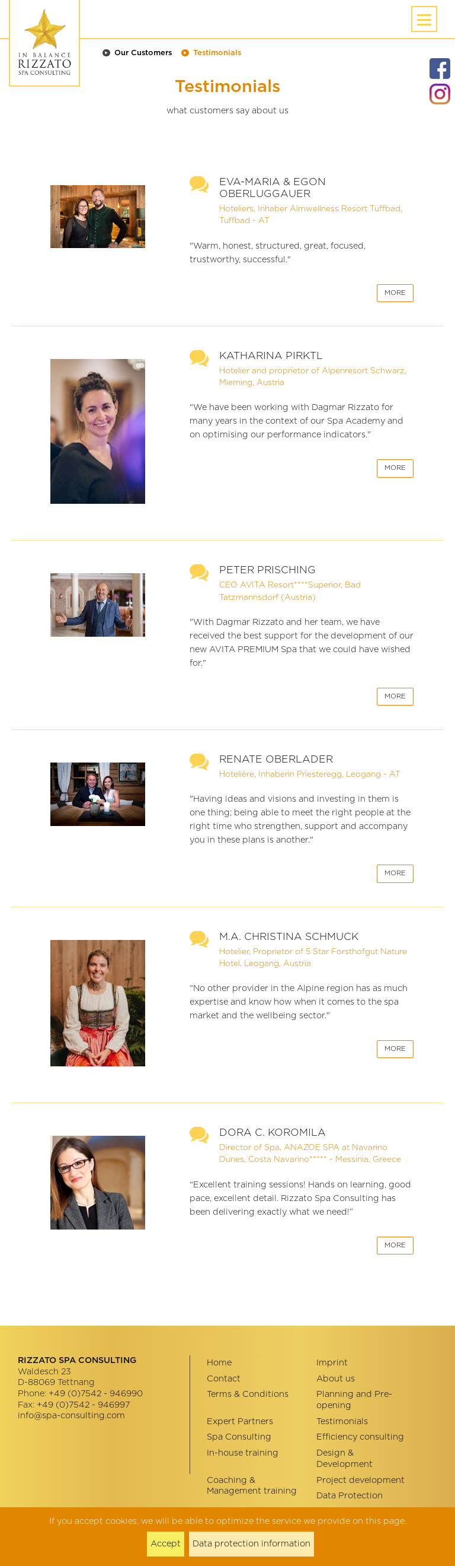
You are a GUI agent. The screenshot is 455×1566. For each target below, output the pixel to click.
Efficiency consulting (360, 1436)
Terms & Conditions (248, 1394)
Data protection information (251, 1543)
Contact (224, 1378)
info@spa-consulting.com (71, 1415)
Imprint (332, 1362)
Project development (360, 1480)
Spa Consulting (239, 1436)
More (395, 293)
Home (219, 1362)
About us (335, 1378)
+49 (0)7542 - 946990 (96, 1393)
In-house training (242, 1453)
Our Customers (143, 53)
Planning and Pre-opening (354, 1400)
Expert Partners (240, 1421)
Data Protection (349, 1495)
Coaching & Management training (252, 1486)
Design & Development (344, 1459)
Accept (165, 1543)
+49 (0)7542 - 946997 (83, 1404)
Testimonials (217, 53)
